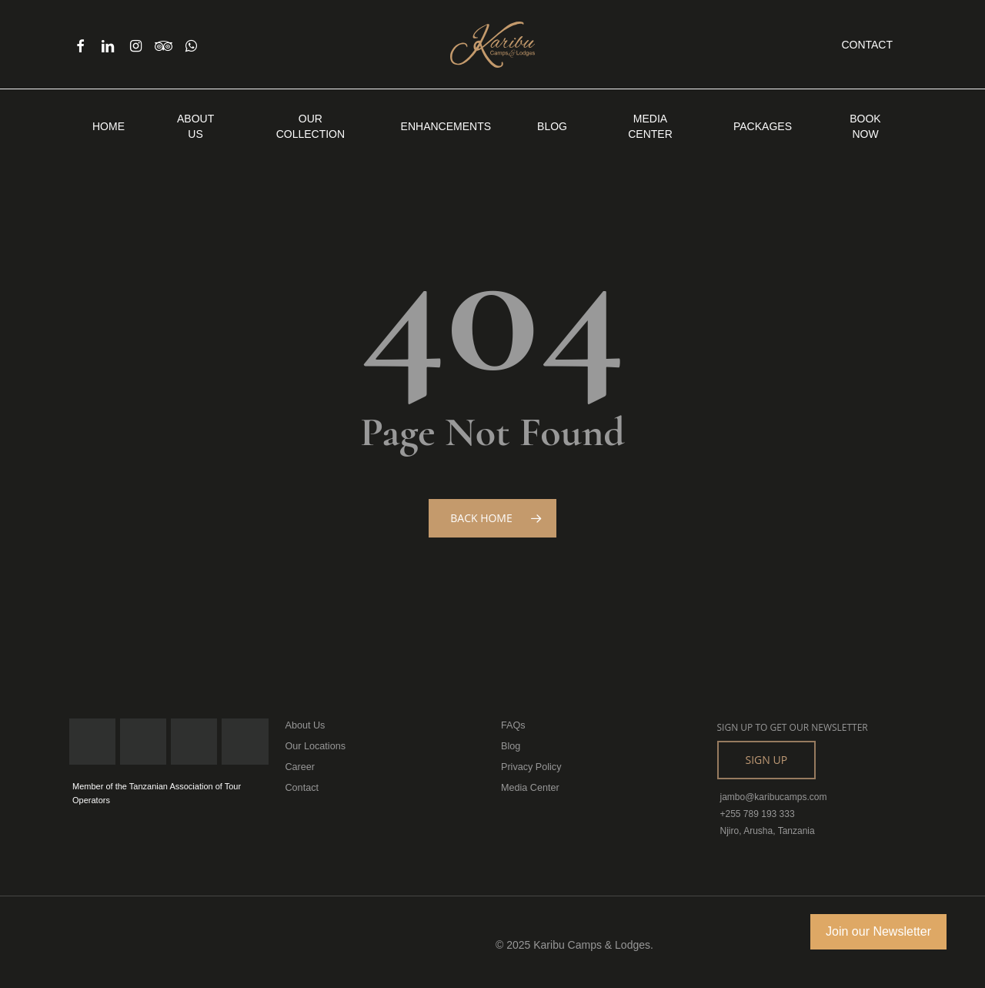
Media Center (528, 785)
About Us (304, 725)
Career (299, 765)
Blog (510, 745)
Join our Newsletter (878, 931)
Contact (301, 785)
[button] (766, 760)
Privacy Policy (530, 765)
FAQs (512, 725)
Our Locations (314, 745)
